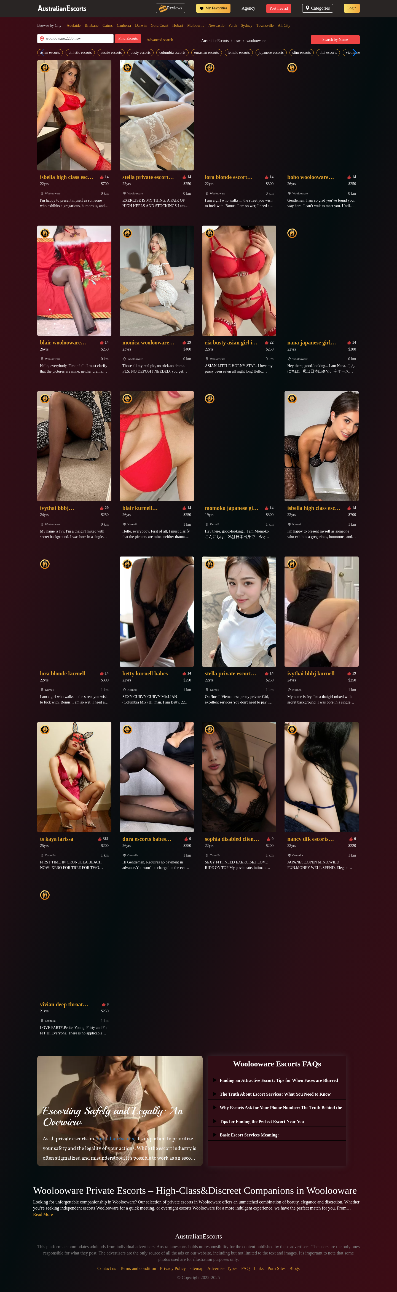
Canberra (124, 25)
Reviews (170, 8)
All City (284, 25)
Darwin (141, 25)
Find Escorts (128, 38)
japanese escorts (271, 52)
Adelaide (74, 25)
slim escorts (302, 52)
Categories (317, 8)
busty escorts (140, 52)
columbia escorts (172, 52)
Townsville (265, 25)
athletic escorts (80, 52)
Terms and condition (138, 1268)
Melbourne (195, 25)
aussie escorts (111, 52)
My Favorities (213, 8)
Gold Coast (159, 25)
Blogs (294, 1268)
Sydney (247, 25)
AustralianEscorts (215, 41)
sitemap (196, 1268)
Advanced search (160, 40)
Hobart (177, 25)
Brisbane (91, 25)
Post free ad (279, 8)
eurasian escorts (206, 52)
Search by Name (335, 40)
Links (259, 1268)
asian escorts (50, 52)
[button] (353, 53)
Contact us (106, 1268)
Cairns (108, 25)
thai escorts (328, 52)
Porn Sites (276, 1268)
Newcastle (216, 25)
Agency (248, 8)
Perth (233, 25)
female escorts (239, 52)
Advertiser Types (222, 1268)
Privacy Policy (173, 1268)
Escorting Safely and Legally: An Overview (113, 1116)
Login (351, 8)
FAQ (245, 1268)
